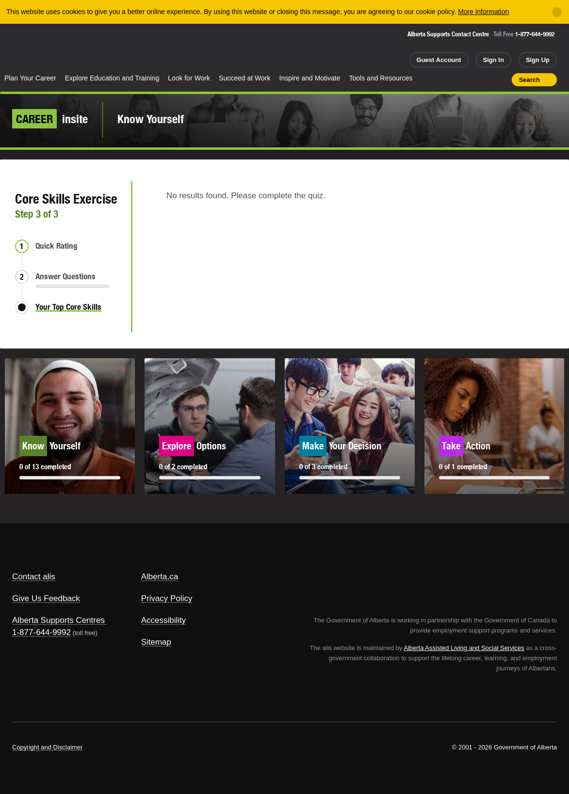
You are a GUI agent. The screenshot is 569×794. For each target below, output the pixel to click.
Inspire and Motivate (309, 78)
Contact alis (33, 576)
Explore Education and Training (112, 78)
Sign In (493, 60)
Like (483, 79)
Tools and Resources (381, 78)
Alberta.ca (160, 576)
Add (466, 79)
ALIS (100, 48)
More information (483, 12)
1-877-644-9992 (534, 34)
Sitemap (156, 642)
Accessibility (163, 620)
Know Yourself (150, 119)
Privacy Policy (167, 598)
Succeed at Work (244, 78)
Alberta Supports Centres (58, 620)
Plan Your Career (30, 78)
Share (449, 79)
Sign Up (538, 60)
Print (501, 79)
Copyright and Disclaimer (47, 747)
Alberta (38, 49)
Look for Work (189, 78)
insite (50, 119)
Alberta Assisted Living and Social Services (464, 647)
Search (529, 79)
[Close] (557, 12)
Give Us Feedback (46, 598)
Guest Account (439, 60)
